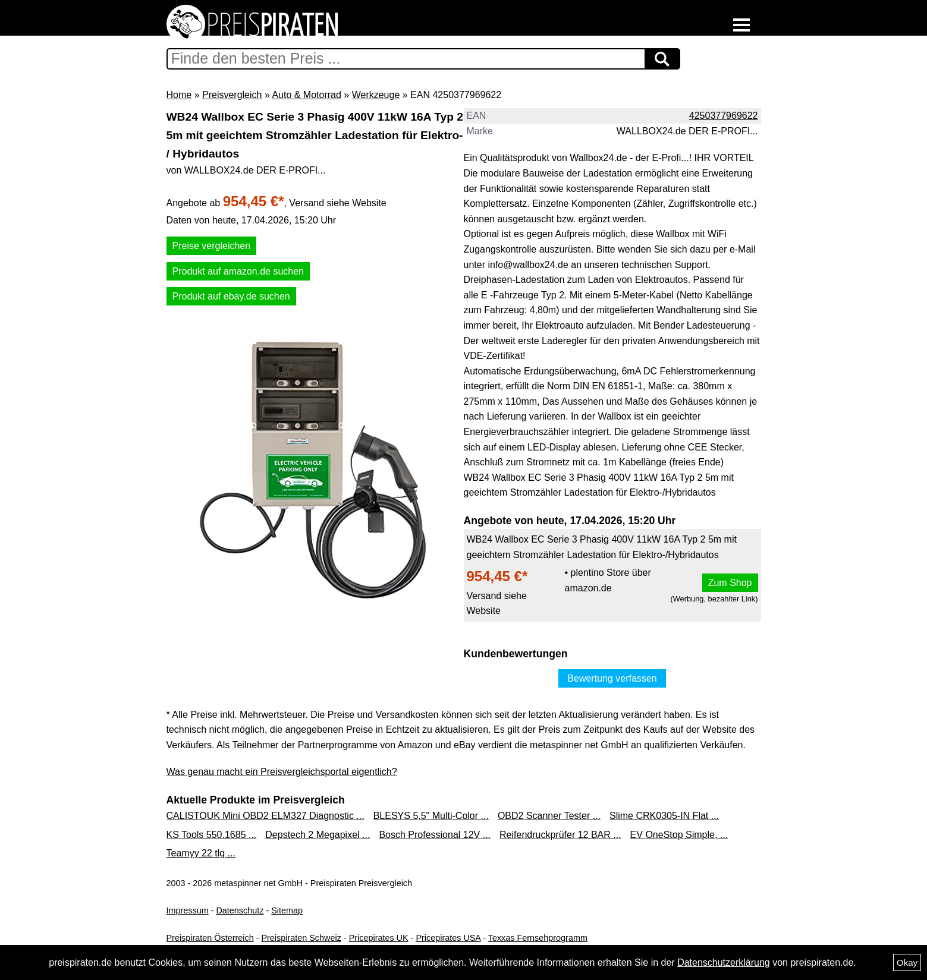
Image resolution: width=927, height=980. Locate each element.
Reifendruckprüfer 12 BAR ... (560, 835)
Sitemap (287, 910)
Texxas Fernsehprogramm (537, 938)
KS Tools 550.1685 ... (211, 835)
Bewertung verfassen (611, 678)
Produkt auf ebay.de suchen (231, 296)
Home (179, 95)
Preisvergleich (232, 95)
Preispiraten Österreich (210, 938)
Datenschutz (239, 910)
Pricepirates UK (378, 938)
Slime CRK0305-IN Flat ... (664, 816)
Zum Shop (730, 583)
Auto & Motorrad (306, 95)
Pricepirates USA (448, 938)
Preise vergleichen (211, 246)
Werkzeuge (376, 95)
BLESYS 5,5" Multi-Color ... (431, 816)
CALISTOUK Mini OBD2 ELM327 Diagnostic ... (265, 816)
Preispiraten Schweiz (301, 938)
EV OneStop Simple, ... (679, 835)
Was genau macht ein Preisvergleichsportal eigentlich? (281, 772)
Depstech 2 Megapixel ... (317, 835)
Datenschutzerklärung (723, 962)
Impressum (187, 910)
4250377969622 (723, 116)
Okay (907, 962)
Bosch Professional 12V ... (435, 835)
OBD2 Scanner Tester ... (549, 816)
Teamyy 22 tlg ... (201, 853)
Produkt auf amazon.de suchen (238, 271)
